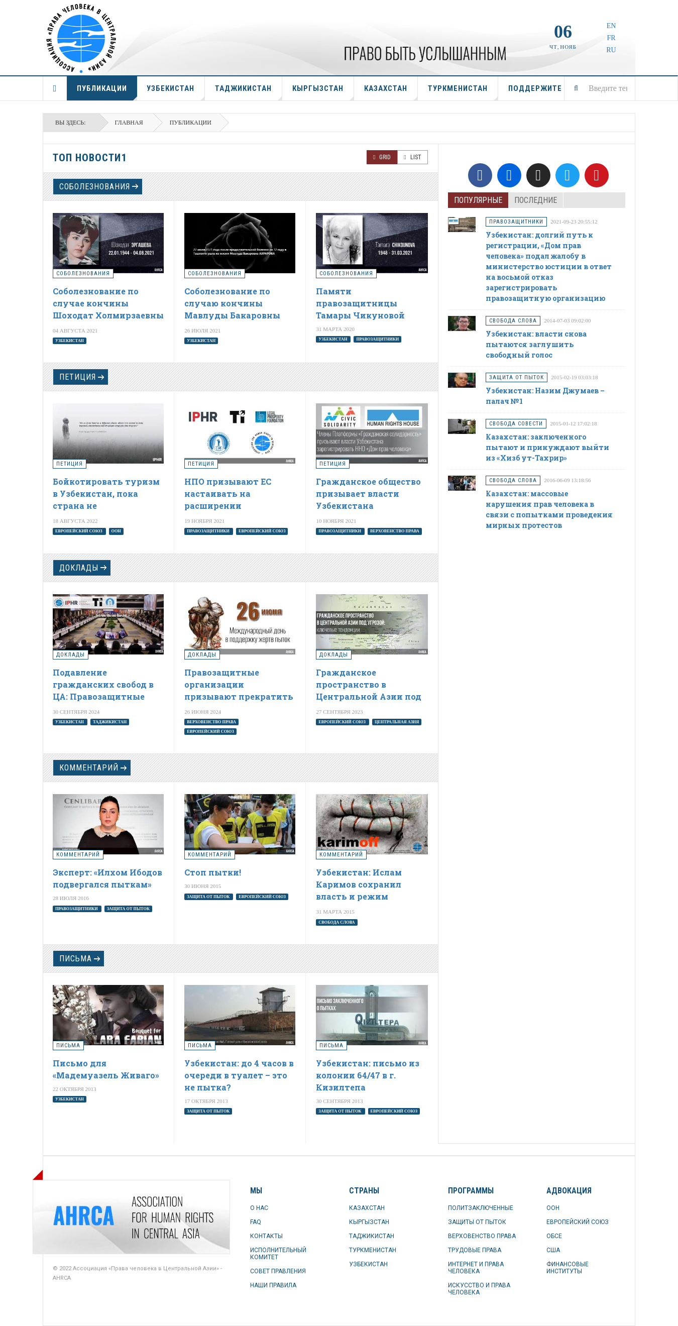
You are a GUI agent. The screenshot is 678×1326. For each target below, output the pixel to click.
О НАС (259, 1207)
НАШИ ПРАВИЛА (273, 1285)
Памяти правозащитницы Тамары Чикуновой (360, 303)
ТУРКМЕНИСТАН (463, 92)
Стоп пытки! (212, 872)
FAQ (255, 1222)
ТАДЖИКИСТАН (248, 92)
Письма (75, 958)
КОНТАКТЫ (266, 1236)
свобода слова (336, 922)
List (412, 157)
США (553, 1250)
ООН (116, 531)
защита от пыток (128, 908)
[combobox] (599, 88)
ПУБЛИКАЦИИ (107, 92)
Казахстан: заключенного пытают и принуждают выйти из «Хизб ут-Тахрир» (547, 447)
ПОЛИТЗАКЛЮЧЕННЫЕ (480, 1207)
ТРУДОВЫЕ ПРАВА (474, 1250)
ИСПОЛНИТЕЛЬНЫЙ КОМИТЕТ (278, 1254)
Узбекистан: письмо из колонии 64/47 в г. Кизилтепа (367, 1075)
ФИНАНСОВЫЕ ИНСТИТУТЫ (567, 1268)
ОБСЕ (554, 1236)
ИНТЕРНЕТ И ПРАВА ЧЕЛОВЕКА (476, 1268)
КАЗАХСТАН (391, 92)
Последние (535, 200)
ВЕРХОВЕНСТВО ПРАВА (482, 1236)
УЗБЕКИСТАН (176, 92)
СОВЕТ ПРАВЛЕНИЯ (278, 1271)
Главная (129, 122)
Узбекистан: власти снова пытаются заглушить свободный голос (536, 344)
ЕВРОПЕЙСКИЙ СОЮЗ (577, 1222)
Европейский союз (79, 531)
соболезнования (94, 186)
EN (611, 26)
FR (611, 38)
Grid (382, 157)
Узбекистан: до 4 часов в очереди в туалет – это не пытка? (239, 1075)
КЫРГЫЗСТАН (323, 92)
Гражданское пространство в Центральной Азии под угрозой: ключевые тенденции (368, 696)
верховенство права (394, 531)
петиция (77, 377)
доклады (78, 568)
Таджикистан (110, 722)
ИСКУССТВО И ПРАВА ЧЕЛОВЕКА (479, 1289)
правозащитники (377, 339)
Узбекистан (69, 340)
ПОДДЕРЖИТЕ (535, 88)
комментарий (89, 767)
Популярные (478, 200)
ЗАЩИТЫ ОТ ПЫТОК (477, 1222)
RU (611, 50)
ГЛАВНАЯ (55, 88)
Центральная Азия (397, 722)
